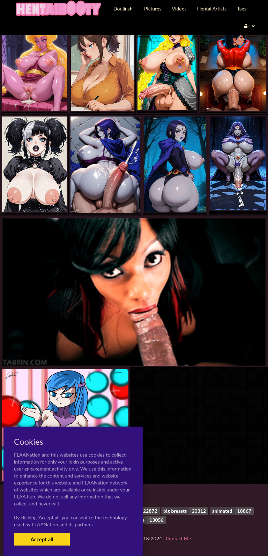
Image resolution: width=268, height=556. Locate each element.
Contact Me (178, 538)
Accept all (41, 539)
